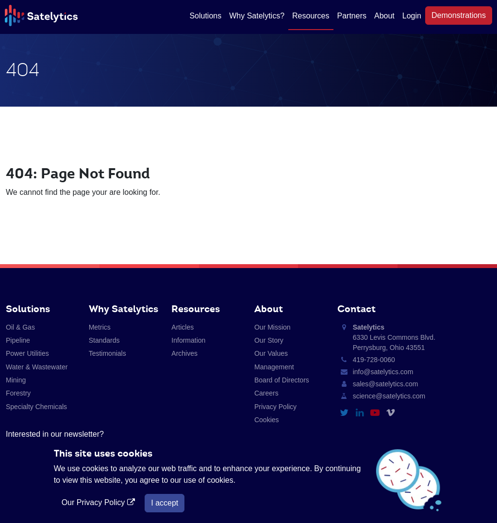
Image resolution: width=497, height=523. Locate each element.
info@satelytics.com (383, 372)
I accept (164, 503)
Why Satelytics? (256, 16)
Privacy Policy (275, 407)
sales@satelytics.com (385, 384)
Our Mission (272, 327)
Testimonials (107, 353)
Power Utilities (27, 353)
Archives (184, 353)
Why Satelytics (123, 308)
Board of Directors (281, 380)
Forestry (18, 393)
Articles (182, 327)
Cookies (266, 420)
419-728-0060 (374, 360)
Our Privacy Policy (99, 502)
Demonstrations (458, 15)
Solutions (205, 16)
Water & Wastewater (36, 367)
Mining (16, 380)
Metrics (100, 327)
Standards (104, 340)
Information (188, 340)
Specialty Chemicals (36, 407)
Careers (266, 393)
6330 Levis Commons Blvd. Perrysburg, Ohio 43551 (394, 337)
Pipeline (18, 340)
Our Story (268, 340)
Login (411, 16)
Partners (351, 16)
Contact (356, 308)
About (384, 16)
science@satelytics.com (389, 396)
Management (274, 367)
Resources (310, 16)
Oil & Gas (20, 327)
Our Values (271, 353)
